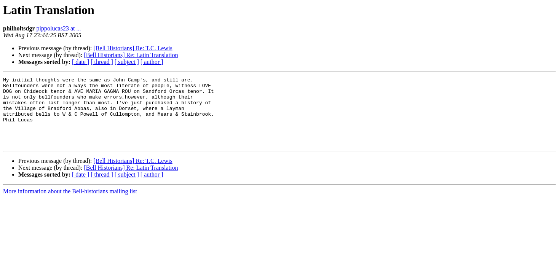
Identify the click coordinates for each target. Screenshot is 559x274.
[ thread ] (102, 62)
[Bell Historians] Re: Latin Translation (131, 55)
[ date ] (80, 62)
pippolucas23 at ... (59, 28)
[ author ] (152, 62)
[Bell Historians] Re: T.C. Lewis (132, 48)
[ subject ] (127, 62)
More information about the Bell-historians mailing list (70, 205)
